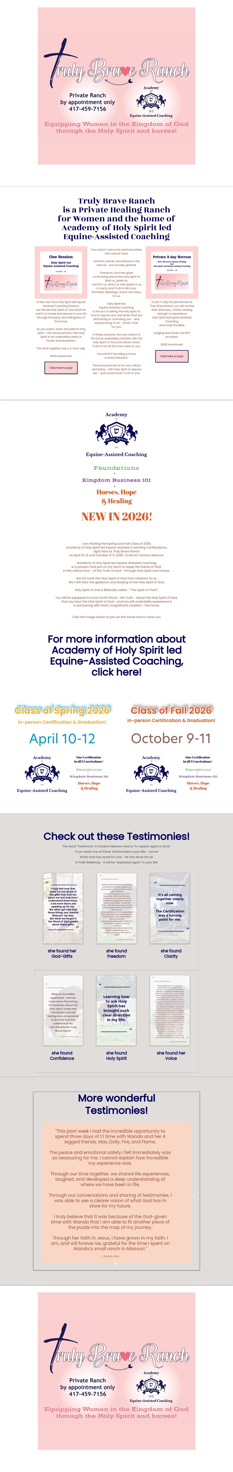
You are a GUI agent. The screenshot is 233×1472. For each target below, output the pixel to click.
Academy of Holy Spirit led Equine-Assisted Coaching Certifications (116, 547)
